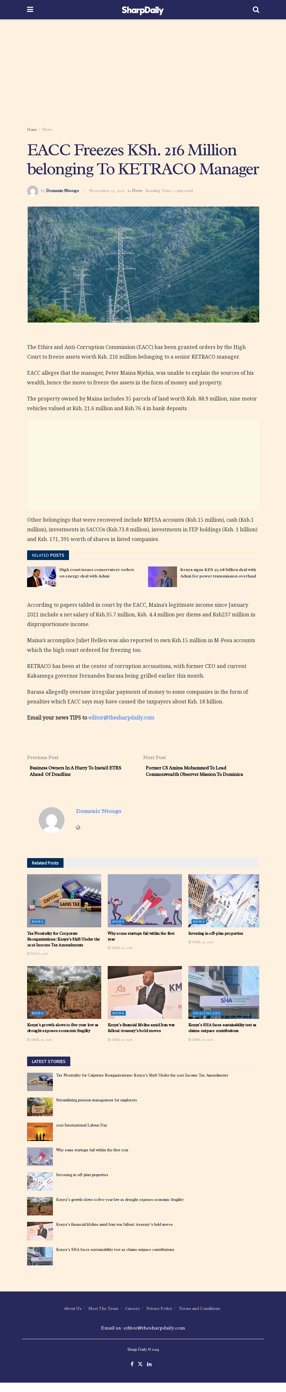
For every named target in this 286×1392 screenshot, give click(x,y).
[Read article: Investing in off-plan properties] (225, 910)
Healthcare (207, 1022)
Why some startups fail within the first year (92, 1159)
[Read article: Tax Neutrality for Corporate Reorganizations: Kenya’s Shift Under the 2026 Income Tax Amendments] (64, 910)
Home (32, 129)
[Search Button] (256, 9)
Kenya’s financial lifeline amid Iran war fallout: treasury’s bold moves (141, 1037)
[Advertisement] (143, 74)
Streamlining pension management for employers (96, 1109)
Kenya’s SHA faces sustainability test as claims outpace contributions (222, 1037)
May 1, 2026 (37, 963)
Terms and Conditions (199, 1317)
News (47, 129)
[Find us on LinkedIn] (149, 1373)
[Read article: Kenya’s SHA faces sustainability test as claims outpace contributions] (225, 1001)
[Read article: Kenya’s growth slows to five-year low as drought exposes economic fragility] (64, 1001)
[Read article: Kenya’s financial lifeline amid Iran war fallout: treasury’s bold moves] (145, 1001)
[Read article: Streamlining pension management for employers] (40, 1116)
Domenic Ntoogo (62, 190)
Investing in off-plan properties (215, 942)
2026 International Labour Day (81, 1134)
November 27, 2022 (107, 190)
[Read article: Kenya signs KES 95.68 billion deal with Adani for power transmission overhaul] (162, 576)
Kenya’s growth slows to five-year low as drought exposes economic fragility (63, 1037)
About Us (73, 1317)
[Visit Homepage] (142, 9)
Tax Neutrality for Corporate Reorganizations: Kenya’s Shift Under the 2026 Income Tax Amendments (63, 948)
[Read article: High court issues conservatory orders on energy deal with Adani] (41, 576)
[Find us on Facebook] (132, 1373)
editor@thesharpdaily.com (121, 717)
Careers (132, 1317)
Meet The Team (103, 1317)
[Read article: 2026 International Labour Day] (40, 1141)
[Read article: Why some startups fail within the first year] (145, 910)
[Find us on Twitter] (140, 1373)
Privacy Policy (159, 1317)
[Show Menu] (30, 9)
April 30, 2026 (120, 957)
